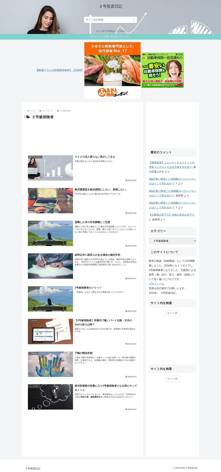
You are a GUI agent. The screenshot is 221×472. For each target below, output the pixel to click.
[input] (110, 20)
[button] (134, 19)
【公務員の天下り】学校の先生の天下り (172, 214)
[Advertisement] (82, 136)
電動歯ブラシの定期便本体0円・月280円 (59, 70)
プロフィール (156, 283)
